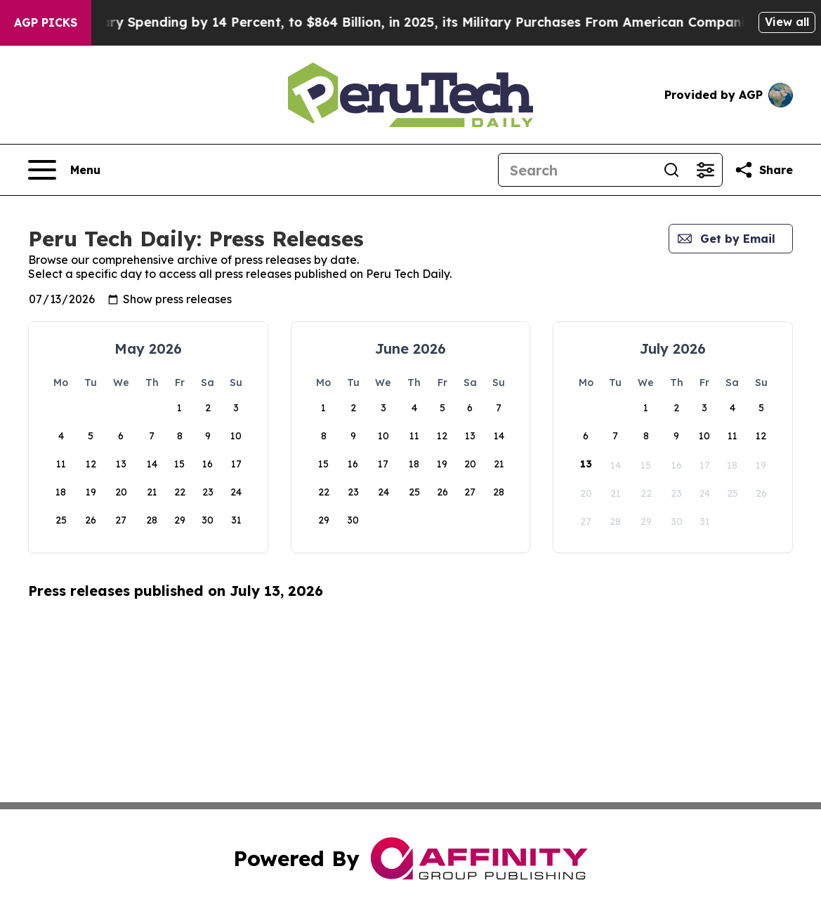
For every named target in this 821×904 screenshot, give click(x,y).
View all (787, 22)
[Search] (577, 170)
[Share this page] (763, 170)
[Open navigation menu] (64, 170)
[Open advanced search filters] (705, 170)
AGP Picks (45, 22)
